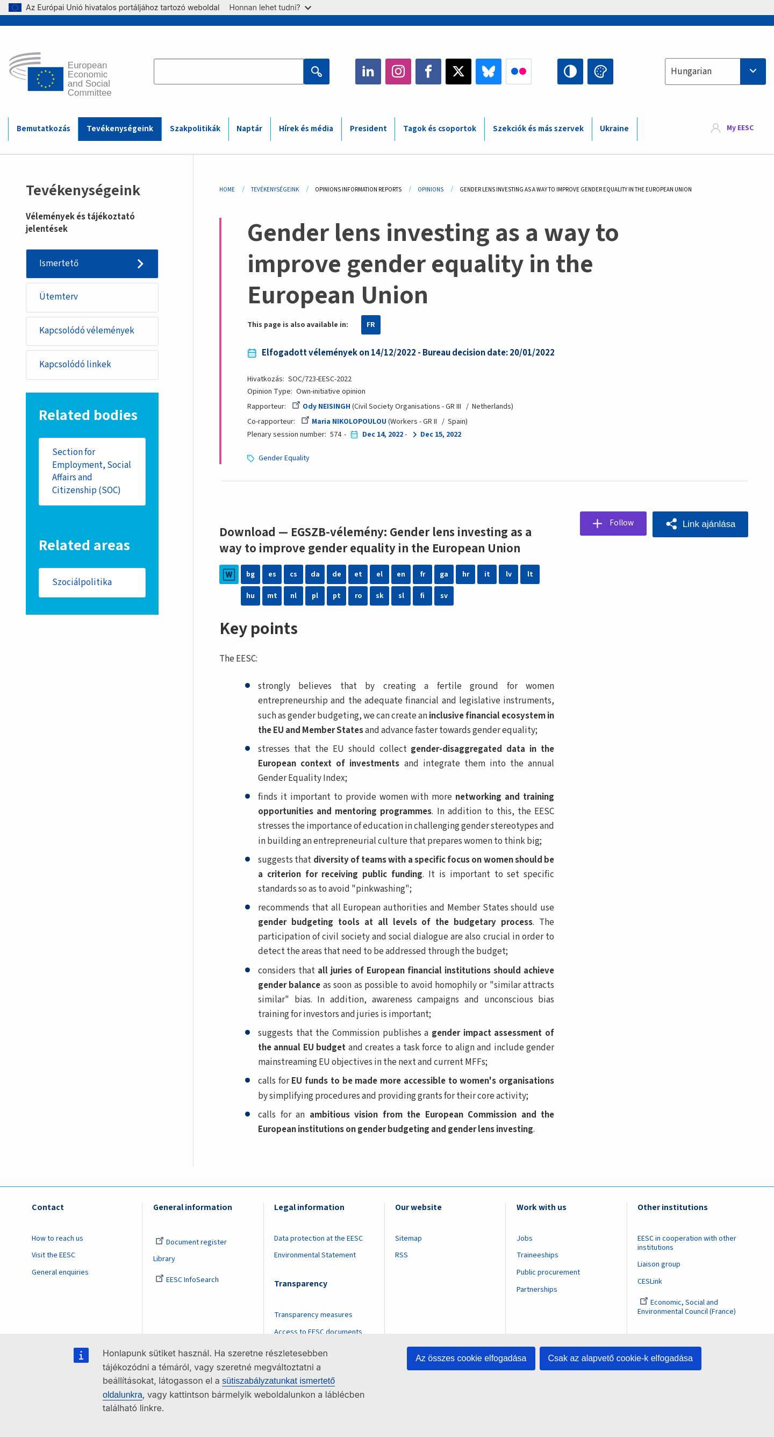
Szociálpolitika (82, 584)
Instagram (398, 71)
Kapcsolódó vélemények (86, 331)
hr (465, 574)
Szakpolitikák (195, 128)
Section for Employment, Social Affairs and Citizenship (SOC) (91, 473)
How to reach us (57, 1253)
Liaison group (658, 1279)
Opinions (430, 190)
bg (250, 574)
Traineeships (537, 1270)
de (336, 574)
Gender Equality (284, 458)
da (315, 574)
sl (401, 596)
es (272, 574)
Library (164, 1274)
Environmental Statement (315, 1270)
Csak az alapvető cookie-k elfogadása (620, 1358)
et (358, 574)
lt (530, 574)
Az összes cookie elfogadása (470, 1358)
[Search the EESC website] (229, 71)
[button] (700, 524)
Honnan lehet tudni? (270, 7)
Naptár (249, 128)
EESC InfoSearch (187, 1294)
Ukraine (614, 128)
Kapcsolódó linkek (75, 365)
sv (444, 596)
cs (293, 574)
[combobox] (715, 71)
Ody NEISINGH (321, 406)
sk (380, 596)
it (487, 574)
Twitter (458, 71)
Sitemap (408, 1253)
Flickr (519, 71)
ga (444, 574)
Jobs (525, 1253)
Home (227, 190)
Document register (191, 1256)
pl (315, 596)
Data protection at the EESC (318, 1253)
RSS (401, 1270)
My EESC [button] (740, 128)
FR (371, 324)
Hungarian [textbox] (691, 71)
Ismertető (58, 263)
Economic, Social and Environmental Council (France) (687, 1322)
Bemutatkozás (43, 128)
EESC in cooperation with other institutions (686, 1258)
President (368, 128)
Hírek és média (306, 128)
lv (509, 574)
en (401, 574)
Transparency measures (313, 1330)
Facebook (428, 71)
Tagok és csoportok (439, 128)
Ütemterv (58, 297)
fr (422, 574)
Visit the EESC (53, 1270)
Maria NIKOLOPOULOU (344, 421)
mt (272, 596)
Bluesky (488, 71)
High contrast (570, 71)
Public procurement (548, 1287)
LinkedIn (368, 71)
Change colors (600, 71)
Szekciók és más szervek (538, 128)
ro (358, 596)
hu (250, 596)
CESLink (649, 1296)
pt (337, 596)
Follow (620, 523)
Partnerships (537, 1304)
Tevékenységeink (120, 128)
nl (293, 596)
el (379, 574)
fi (422, 596)
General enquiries (60, 1287)
